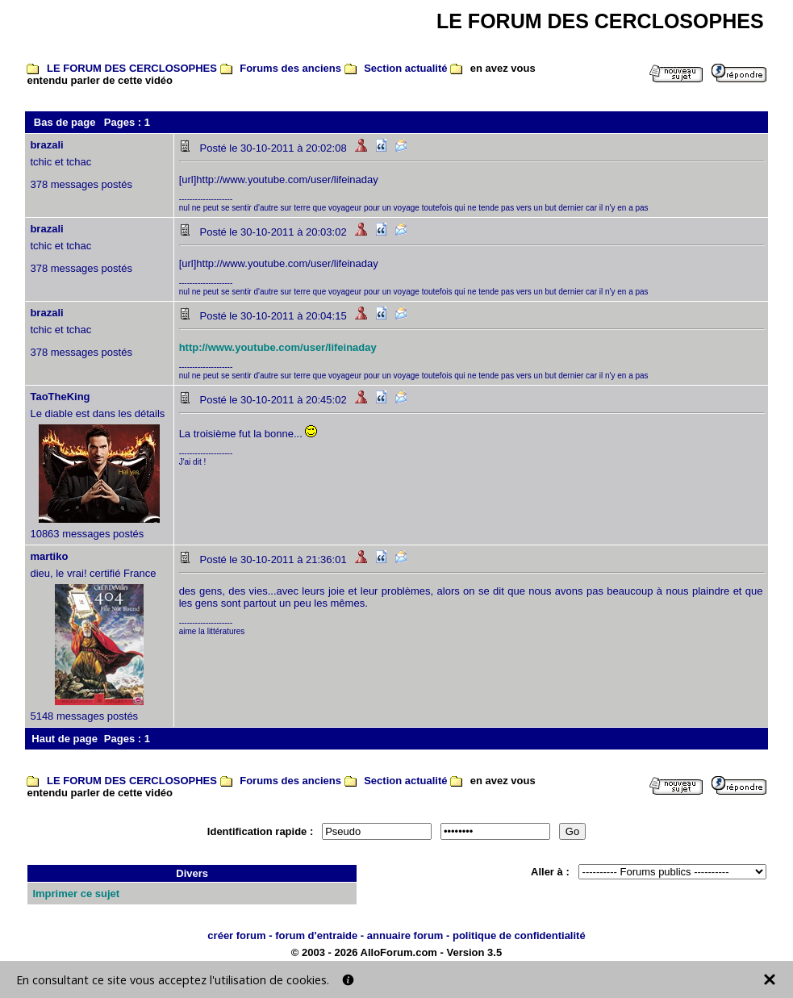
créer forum (236, 935)
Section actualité (405, 68)
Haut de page (64, 739)
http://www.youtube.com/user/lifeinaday (278, 347)
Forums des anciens (290, 68)
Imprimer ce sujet (75, 893)
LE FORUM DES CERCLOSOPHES (132, 68)
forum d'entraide (316, 935)
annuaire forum (405, 935)
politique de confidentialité (519, 935)
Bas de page (65, 122)
